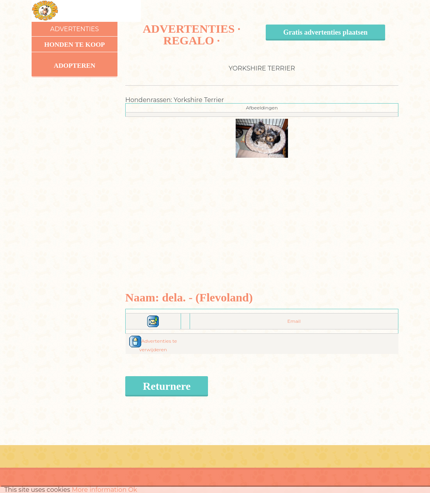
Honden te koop (74, 44)
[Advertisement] (262, 212)
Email (293, 321)
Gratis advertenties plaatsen (325, 32)
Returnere (166, 386)
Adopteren (75, 65)
